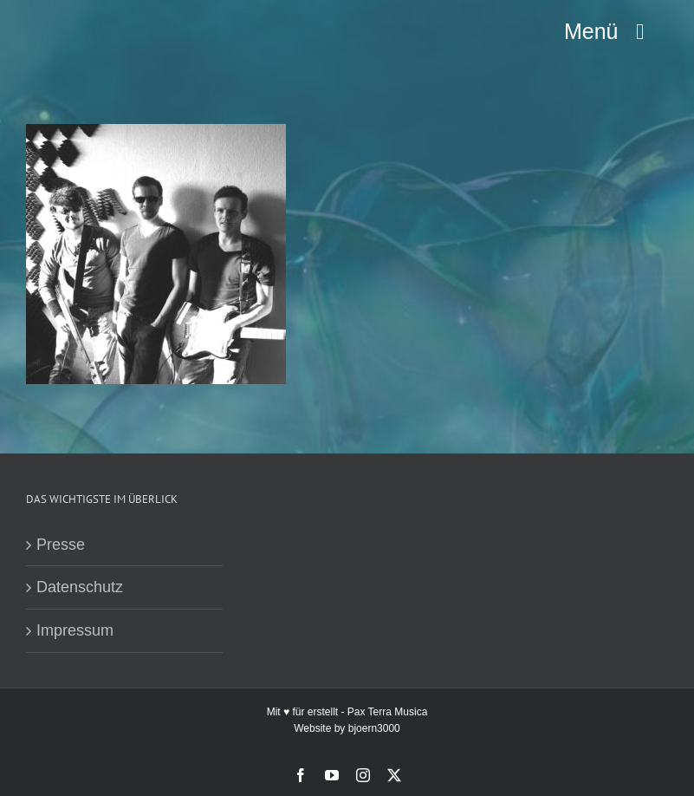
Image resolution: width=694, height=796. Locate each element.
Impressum (75, 630)
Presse (60, 544)
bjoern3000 (374, 728)
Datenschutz (79, 587)
